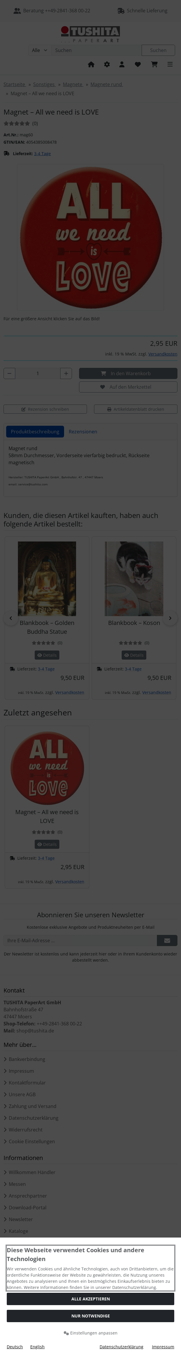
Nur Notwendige (90, 1316)
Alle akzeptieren (90, 1299)
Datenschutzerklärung (121, 1346)
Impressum (163, 1346)
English (37, 1346)
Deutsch (15, 1346)
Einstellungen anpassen (91, 1333)
